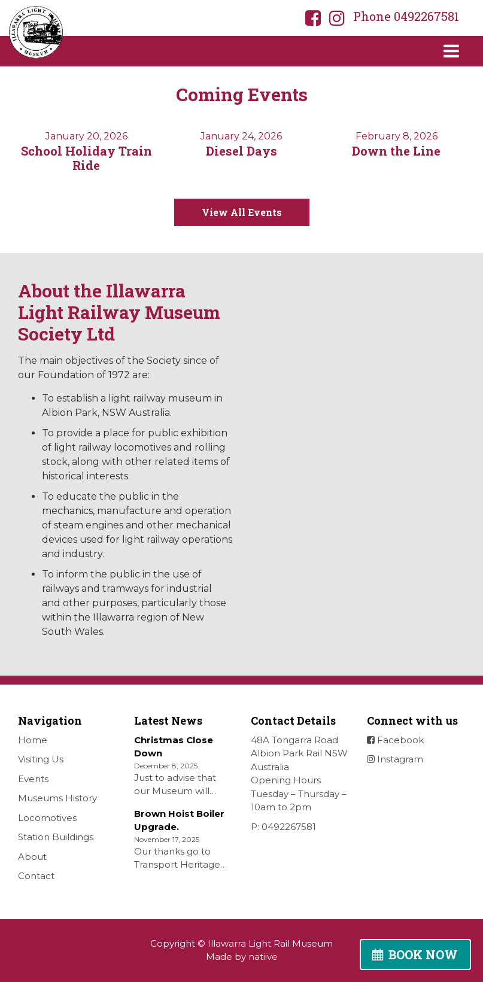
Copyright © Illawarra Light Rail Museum (241, 943)
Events (33, 779)
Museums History (57, 798)
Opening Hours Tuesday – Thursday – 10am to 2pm (299, 793)
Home (32, 740)
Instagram (395, 759)
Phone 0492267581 (406, 16)
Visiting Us (40, 759)
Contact (36, 875)
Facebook (395, 740)
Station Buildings (55, 837)
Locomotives (47, 817)
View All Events (242, 212)
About (32, 856)
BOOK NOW (423, 954)
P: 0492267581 (283, 826)
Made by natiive (242, 956)
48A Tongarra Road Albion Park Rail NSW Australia (299, 753)
